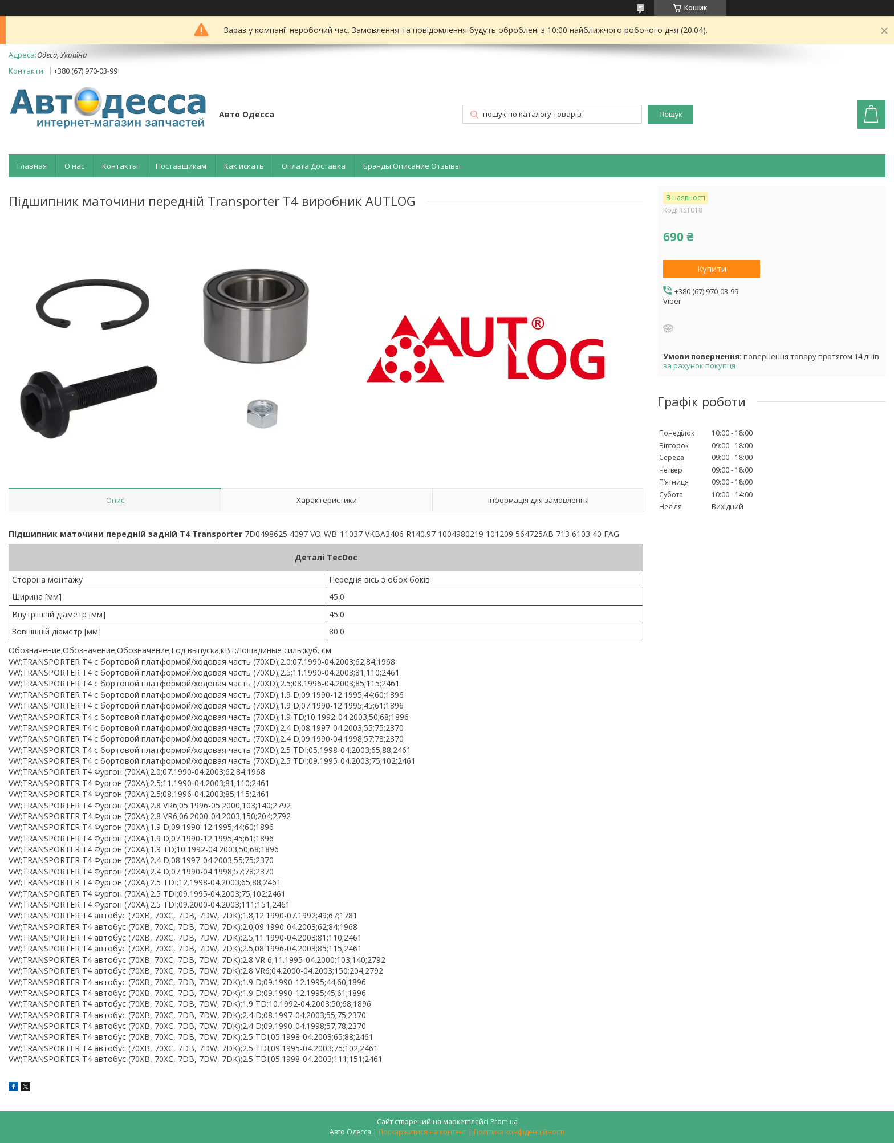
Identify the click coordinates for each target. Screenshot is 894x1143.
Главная (32, 166)
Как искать (244, 166)
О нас (74, 166)
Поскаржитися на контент (422, 1132)
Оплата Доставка (314, 166)
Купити (711, 268)
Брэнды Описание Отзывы (412, 166)
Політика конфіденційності (519, 1132)
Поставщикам (181, 166)
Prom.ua (504, 1121)
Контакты (120, 166)
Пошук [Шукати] (670, 114)
